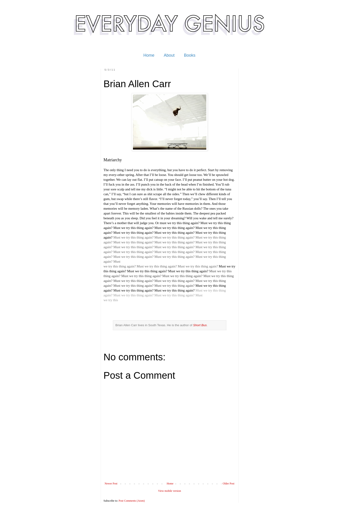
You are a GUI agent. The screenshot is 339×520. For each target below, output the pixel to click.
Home (148, 55)
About (169, 55)
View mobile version (169, 490)
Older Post (228, 483)
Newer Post (111, 483)
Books (190, 55)
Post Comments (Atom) (132, 500)
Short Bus (200, 325)
